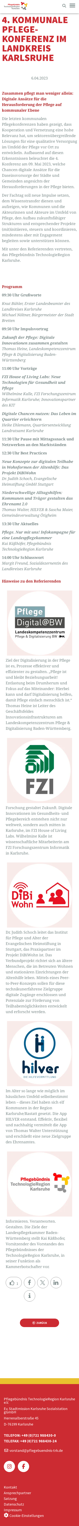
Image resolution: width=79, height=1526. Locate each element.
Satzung (10, 1498)
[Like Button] (14, 1282)
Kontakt (10, 1487)
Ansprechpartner (17, 1492)
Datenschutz (14, 1504)
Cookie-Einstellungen (26, 1515)
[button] (29, 1282)
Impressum (13, 1509)
